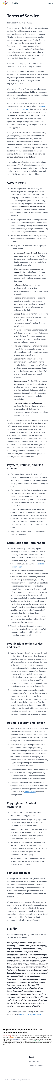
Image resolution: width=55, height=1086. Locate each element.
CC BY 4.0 (24, 109)
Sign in (50, 3)
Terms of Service (36, 1065)
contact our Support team (30, 1014)
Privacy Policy (30, 791)
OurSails (12, 1079)
